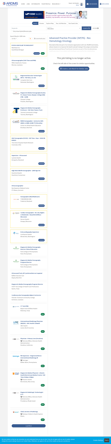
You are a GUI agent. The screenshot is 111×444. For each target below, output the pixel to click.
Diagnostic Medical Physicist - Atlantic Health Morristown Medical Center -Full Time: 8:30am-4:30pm (32, 375)
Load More (29, 426)
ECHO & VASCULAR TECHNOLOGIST (22, 45)
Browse (41, 23)
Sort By (14, 38)
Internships (35, 4)
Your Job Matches (61, 23)
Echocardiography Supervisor (29, 232)
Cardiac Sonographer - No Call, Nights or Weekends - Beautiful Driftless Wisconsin (32, 215)
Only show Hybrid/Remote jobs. (22, 31)
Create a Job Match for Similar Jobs (74, 69)
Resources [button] (55, 4)
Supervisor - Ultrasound (19, 155)
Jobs (28, 4)
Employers (104, 4)
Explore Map (50, 23)
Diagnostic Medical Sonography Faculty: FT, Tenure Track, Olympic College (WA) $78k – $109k (33, 95)
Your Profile (46, 4)
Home (23, 4)
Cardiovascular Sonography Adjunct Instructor (26, 295)
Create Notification (39, 38)
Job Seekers (92, 4)
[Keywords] (28, 28)
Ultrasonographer (17, 186)
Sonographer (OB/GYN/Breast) (30, 197)
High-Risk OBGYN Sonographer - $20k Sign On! (26, 170)
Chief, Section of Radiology (29, 411)
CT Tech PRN (24, 306)
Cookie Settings (98, 440)
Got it (106, 440)
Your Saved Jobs (73, 23)
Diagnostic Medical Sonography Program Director (27, 284)
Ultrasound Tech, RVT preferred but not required (27, 273)
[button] (95, 28)
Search (35, 23)
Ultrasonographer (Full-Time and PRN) (24, 60)
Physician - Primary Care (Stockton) (31, 338)
